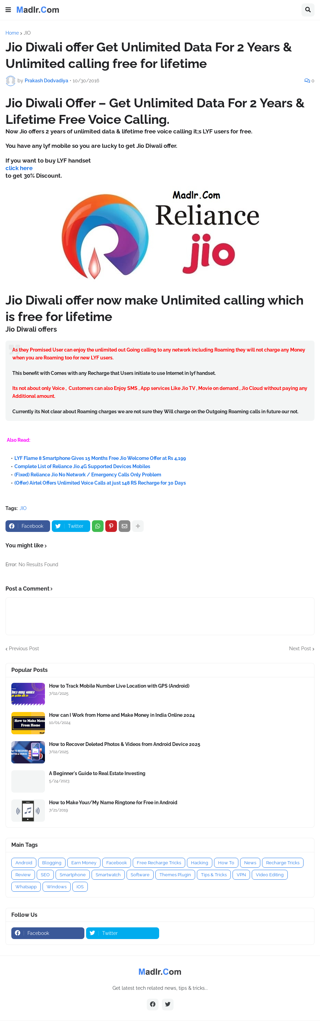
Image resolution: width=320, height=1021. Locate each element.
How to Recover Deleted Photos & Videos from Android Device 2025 (124, 744)
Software (140, 874)
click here (19, 168)
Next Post (300, 648)
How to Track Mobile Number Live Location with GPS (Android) (119, 686)
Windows (57, 886)
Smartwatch (108, 874)
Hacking (199, 862)
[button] (8, 10)
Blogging (51, 862)
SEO (45, 874)
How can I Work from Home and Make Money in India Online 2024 (122, 715)
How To (226, 862)
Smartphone (73, 874)
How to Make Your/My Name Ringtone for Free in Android (113, 802)
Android (23, 862)
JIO (27, 33)
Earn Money (83, 862)
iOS (80, 886)
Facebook (116, 862)
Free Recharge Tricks (159, 862)
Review (23, 874)
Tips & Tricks (214, 874)
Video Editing (270, 874)
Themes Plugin (175, 874)
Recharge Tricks (282, 862)
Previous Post (24, 648)
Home (12, 33)
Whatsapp (26, 886)
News (250, 862)
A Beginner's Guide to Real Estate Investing (97, 773)
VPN (241, 874)
